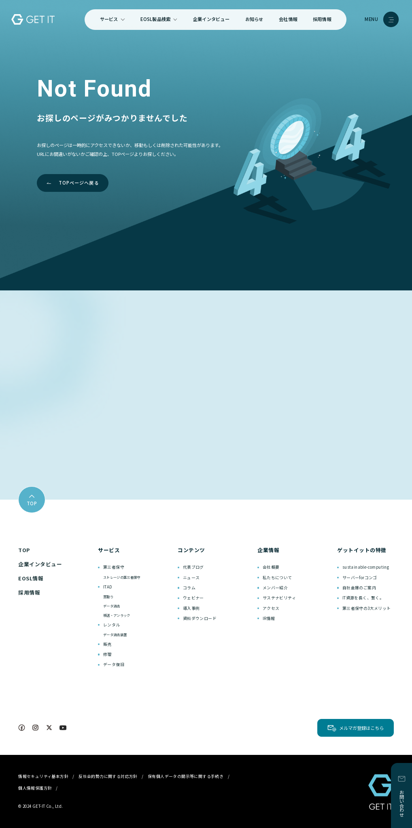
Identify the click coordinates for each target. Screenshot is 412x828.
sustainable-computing (365, 567)
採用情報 (322, 19)
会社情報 (288, 19)
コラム (189, 588)
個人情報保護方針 (35, 788)
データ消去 (111, 605)
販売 (107, 644)
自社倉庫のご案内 (359, 588)
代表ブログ (193, 567)
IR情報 (269, 618)
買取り (108, 596)
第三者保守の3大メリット (366, 608)
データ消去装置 (115, 634)
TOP (24, 550)
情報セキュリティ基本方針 (43, 776)
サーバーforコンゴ (359, 577)
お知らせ (254, 19)
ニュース (191, 577)
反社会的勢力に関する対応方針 (108, 776)
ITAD (108, 587)
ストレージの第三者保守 (121, 577)
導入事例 (191, 608)
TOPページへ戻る (79, 182)
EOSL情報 (30, 578)
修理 (107, 654)
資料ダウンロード (200, 618)
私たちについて (277, 577)
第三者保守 (113, 567)
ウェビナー (193, 598)
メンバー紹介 (275, 588)
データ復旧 (113, 664)
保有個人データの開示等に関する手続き (185, 776)
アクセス (271, 608)
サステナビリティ (279, 598)
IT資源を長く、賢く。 (363, 598)
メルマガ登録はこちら (361, 728)
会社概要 (271, 567)
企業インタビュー (211, 19)
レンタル (111, 625)
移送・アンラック (116, 615)
